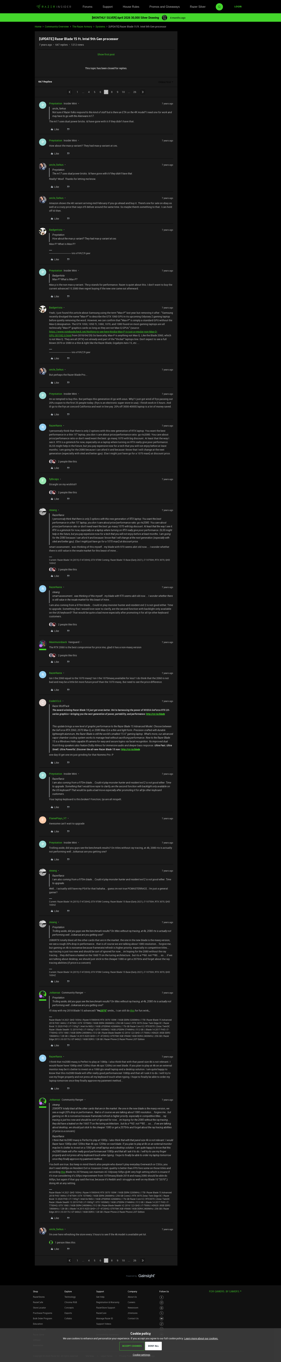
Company (132, 1291)
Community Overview (57, 26)
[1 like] (62, 1242)
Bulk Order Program (42, 1318)
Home (38, 26)
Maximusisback (58, 642)
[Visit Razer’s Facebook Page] (161, 1297)
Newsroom (133, 1307)
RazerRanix (55, 425)
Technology (70, 1296)
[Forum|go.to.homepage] (53, 6)
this (132, 1010)
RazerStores (39, 1296)
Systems (100, 26)
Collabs (68, 1318)
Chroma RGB (71, 1302)
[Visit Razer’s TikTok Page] (161, 1324)
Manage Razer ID (104, 1318)
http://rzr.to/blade (155, 714)
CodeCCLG (55, 701)
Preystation (55, 103)
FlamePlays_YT (57, 818)
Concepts (69, 1307)
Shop (35, 1291)
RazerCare (101, 1313)
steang (53, 510)
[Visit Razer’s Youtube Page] (161, 1318)
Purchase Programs (42, 1313)
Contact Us (133, 1318)
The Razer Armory (82, 26)
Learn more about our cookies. (201, 1338)
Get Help (100, 1296)
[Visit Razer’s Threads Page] (161, 1308)
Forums (87, 6)
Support (108, 6)
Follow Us (164, 1291)
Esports (68, 1313)
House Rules (131, 6)
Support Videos (103, 1323)
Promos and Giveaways (164, 6)
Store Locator (39, 1307)
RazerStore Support (105, 1307)
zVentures (132, 1313)
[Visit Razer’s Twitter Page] (161, 1313)
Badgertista (55, 229)
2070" (103, 1010)
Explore (68, 1291)
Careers (131, 1302)
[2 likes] (63, 461)
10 (123, 92)
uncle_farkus (56, 164)
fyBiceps (54, 479)
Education (38, 1323)
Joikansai (54, 992)
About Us (132, 1296)
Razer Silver (198, 6)
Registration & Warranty (107, 1302)
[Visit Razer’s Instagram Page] (161, 1302)
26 (134, 92)
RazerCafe (38, 1302)
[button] (238, 6)
